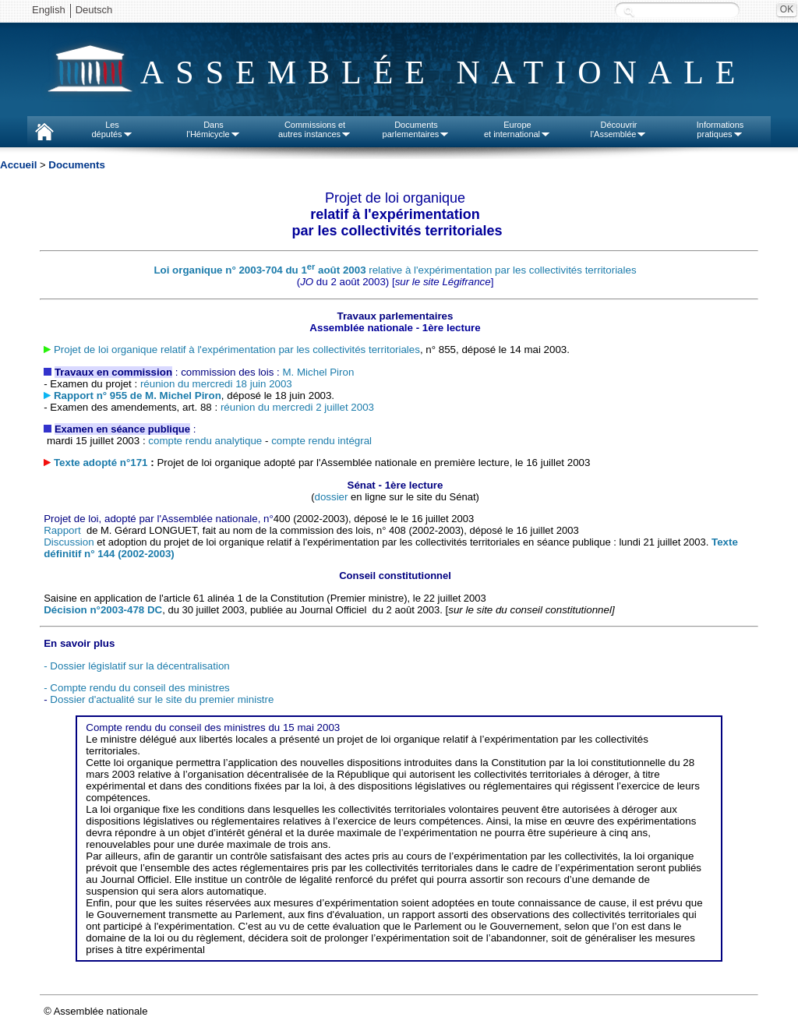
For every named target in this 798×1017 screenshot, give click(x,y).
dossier (331, 497)
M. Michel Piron (319, 372)
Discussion (69, 542)
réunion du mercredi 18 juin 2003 (216, 384)
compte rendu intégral (321, 441)
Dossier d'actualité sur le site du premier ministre (162, 699)
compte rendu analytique (205, 441)
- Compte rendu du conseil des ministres (137, 688)
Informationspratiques (720, 129)
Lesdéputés (111, 129)
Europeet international (517, 129)
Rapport (63, 530)
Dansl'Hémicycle (213, 129)
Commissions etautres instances (314, 129)
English (48, 10)
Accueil (18, 165)
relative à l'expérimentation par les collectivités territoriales (395, 270)
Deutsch (94, 10)
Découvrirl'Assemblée (619, 129)
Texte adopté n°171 (102, 462)
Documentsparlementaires (416, 129)
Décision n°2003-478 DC (103, 610)
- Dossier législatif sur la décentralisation (137, 666)
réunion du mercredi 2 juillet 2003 (297, 407)
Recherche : (629, 11)
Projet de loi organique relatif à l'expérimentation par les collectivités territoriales (237, 349)
